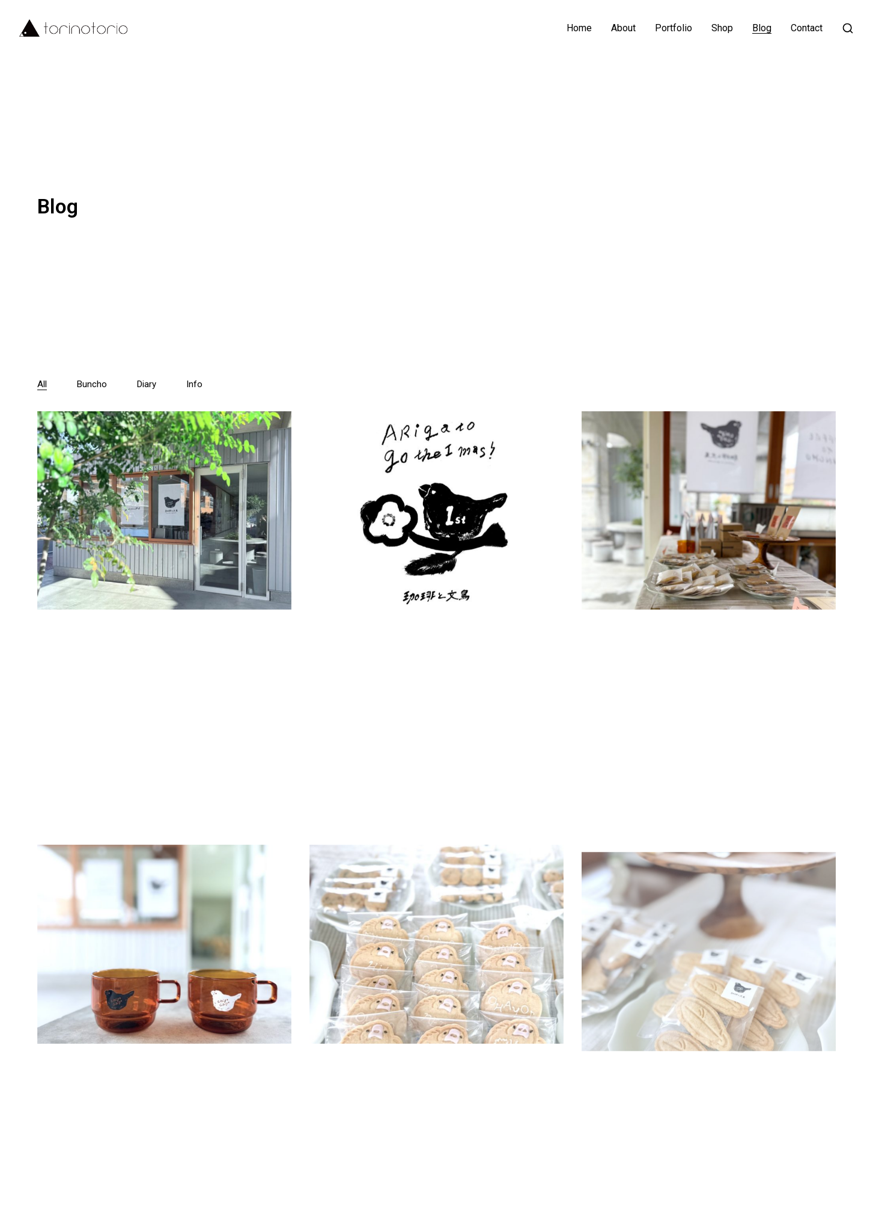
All (42, 384)
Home (579, 28)
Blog (761, 28)
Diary (146, 384)
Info (194, 384)
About (623, 28)
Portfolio (673, 28)
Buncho (92, 384)
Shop (722, 28)
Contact (807, 28)
